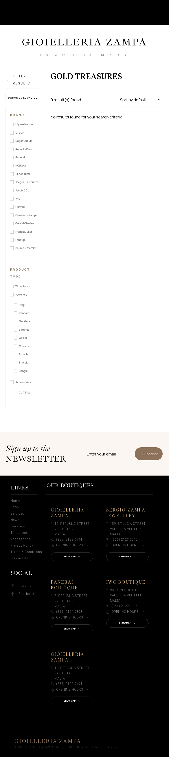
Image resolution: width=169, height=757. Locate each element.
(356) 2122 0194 (69, 539)
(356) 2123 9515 (125, 539)
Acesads (114, 747)
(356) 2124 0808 (69, 611)
